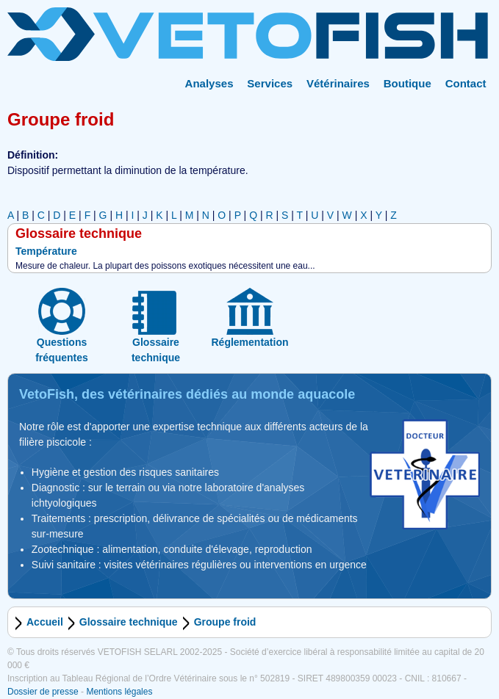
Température (46, 251)
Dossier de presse (43, 692)
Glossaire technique (128, 622)
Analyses (209, 83)
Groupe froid (225, 622)
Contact (466, 83)
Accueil (44, 622)
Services (269, 83)
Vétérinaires (338, 83)
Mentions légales (119, 692)
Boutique (407, 83)
